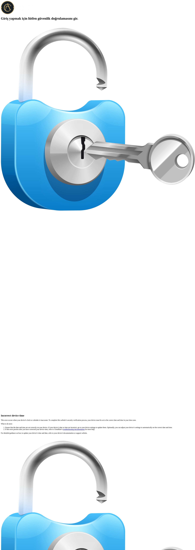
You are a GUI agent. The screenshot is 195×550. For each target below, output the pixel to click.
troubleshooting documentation (74, 429)
